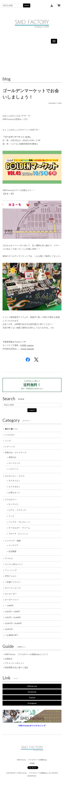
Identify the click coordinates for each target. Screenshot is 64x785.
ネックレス (13, 504)
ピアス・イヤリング (17, 510)
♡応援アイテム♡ (13, 582)
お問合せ (9, 659)
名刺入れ (12, 457)
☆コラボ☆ (10, 435)
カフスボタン (14, 487)
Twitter (32, 697)
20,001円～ (9, 629)
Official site (32, 686)
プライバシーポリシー (14, 663)
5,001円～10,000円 (13, 617)
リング (11, 516)
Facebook (32, 692)
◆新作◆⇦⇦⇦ (11, 429)
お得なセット (14, 493)
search (26, 5)
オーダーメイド (12, 600)
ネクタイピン (14, 481)
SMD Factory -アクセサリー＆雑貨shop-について (26, 654)
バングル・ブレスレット (19, 522)
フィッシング (11, 570)
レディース (10, 447)
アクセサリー (11, 500)
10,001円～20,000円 (13, 623)
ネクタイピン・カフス (15, 476)
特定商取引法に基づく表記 (16, 667)
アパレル (9, 558)
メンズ (8, 441)
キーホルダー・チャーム (19, 528)
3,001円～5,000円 (12, 612)
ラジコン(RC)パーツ (14, 564)
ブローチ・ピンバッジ (18, 534)
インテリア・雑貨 (13, 541)
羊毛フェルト (11, 576)
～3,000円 (9, 606)
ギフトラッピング (13, 588)
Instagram (32, 703)
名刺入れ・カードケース (16, 452)
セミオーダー (11, 594)
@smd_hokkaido (27, 349)
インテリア (13, 545)
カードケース (14, 463)
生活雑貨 (12, 551)
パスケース (13, 469)
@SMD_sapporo (27, 345)
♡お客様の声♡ (12, 635)
